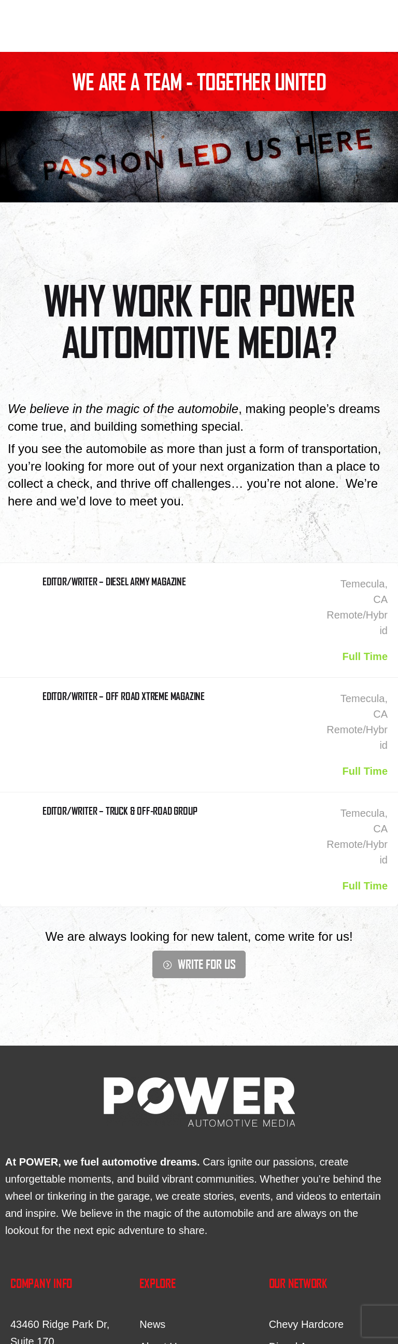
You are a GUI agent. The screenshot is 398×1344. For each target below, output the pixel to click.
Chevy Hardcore (306, 1324)
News (152, 1324)
